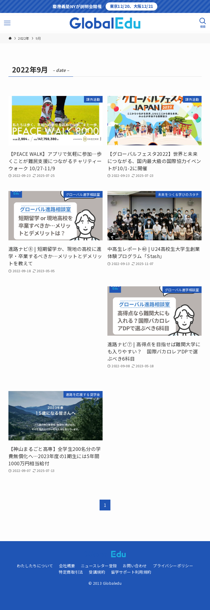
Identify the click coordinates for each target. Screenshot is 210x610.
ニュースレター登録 (99, 565)
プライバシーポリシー (173, 565)
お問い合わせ (135, 565)
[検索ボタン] (203, 23)
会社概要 (67, 565)
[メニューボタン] (7, 23)
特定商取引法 (71, 572)
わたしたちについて (35, 565)
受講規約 (97, 572)
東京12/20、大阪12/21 (131, 6)
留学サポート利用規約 (131, 572)
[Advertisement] (55, 332)
